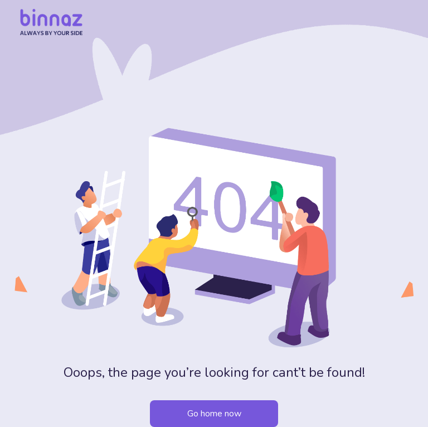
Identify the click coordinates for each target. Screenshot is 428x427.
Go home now (214, 413)
